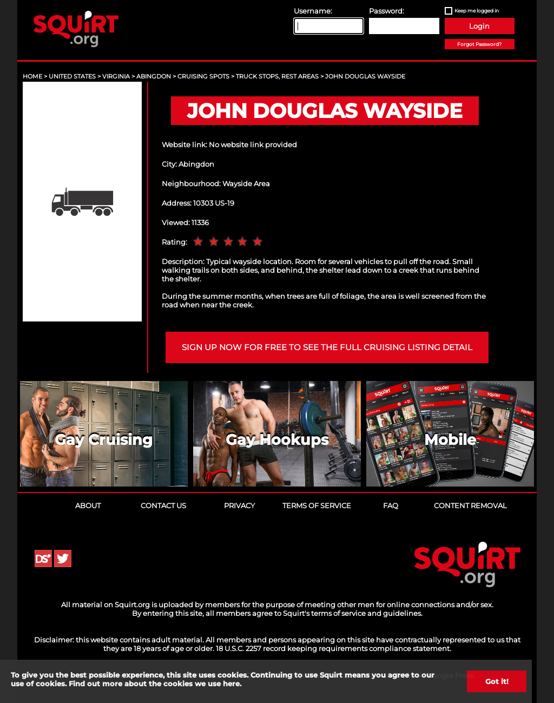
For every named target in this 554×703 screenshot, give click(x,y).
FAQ (390, 505)
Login (479, 26)
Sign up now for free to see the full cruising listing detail (327, 347)
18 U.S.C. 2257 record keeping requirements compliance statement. (333, 648)
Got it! (497, 681)
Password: (386, 10)
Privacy (239, 505)
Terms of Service (316, 505)
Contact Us (163, 505)
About (88, 505)
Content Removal (470, 505)
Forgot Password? (479, 44)
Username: (313, 10)
